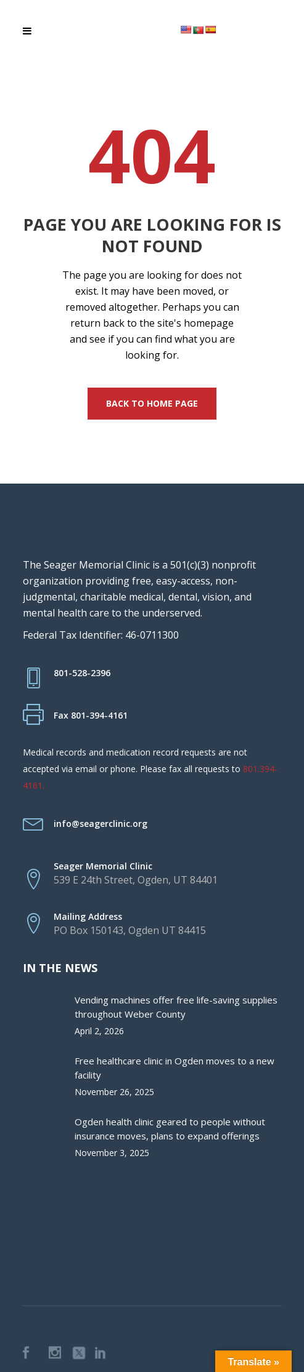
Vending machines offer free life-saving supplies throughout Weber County (176, 1007)
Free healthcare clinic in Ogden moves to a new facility (174, 1068)
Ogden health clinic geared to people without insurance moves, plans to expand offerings (170, 1128)
